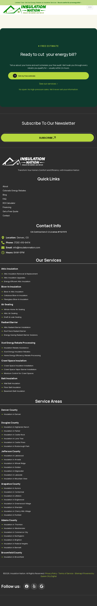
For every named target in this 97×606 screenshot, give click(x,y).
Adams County (9, 520)
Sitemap (78, 573)
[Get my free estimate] (15, 76)
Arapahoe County (10, 483)
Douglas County (10, 422)
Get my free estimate (26, 76)
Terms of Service (65, 573)
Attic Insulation (9, 268)
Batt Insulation (9, 378)
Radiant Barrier (9, 322)
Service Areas (48, 401)
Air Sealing (7, 304)
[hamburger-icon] (90, 7)
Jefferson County (10, 451)
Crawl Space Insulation (14, 360)
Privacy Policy (51, 573)
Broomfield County (11, 552)
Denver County (9, 409)
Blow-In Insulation (11, 286)
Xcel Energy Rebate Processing (18, 342)
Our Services (48, 260)
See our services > (48, 83)
